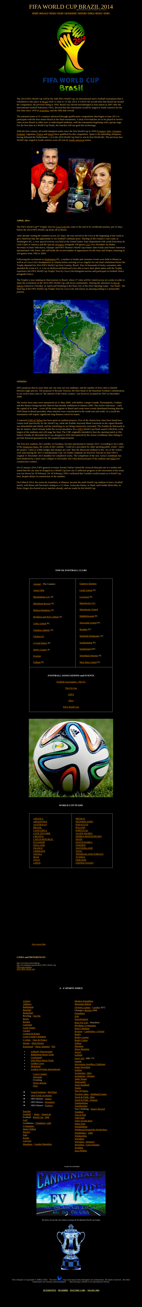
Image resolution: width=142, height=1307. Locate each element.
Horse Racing (39, 1082)
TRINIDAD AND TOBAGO (89, 854)
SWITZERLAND (84, 848)
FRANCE (38, 848)
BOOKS (53, 13)
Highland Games (99, 1094)
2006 (47, 1117)
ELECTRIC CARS (77, 1290)
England (21, 134)
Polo (35, 1085)
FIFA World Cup (71, 706)
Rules (37, 1114)
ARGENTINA (40, 821)
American (46, 1114)
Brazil (45, 101)
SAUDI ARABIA (84, 833)
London (96, 1007)
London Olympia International (45, 1069)
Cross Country (40, 1074)
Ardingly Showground (41, 1051)
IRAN (36, 857)
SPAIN (79, 839)
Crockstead (36, 1057)
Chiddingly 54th (43, 1123)
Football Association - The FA (71, 681)
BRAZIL (37, 827)
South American (76, 140)
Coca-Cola (61, 226)
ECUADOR (39, 842)
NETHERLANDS (84, 821)
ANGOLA (38, 818)
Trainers (49, 1105)
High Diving (38, 1043)
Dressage (37, 1077)
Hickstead (35, 1066)
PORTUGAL (82, 830)
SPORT (107, 13)
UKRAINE (81, 859)
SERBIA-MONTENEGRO (89, 836)
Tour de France (40, 1039)
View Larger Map (39, 944)
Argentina (44, 110)
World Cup (38, 1117)
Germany (116, 131)
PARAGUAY (82, 824)
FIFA (80, 429)
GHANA (37, 854)
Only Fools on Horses (41, 1095)
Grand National (38, 1092)
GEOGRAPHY (71, 13)
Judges (48, 1098)
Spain (50, 134)
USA (88, 244)
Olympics (59, 244)
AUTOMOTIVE (49, 1290)
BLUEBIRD (63, 1290)
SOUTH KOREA (84, 842)
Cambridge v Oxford (94, 1031)
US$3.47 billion (35, 420)
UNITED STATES (85, 862)
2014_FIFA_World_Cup (26, 969)
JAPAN (36, 862)
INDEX (91, 13)
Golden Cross (37, 1063)
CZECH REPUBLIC (43, 839)
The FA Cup (71, 688)
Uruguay (101, 131)
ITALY (36, 859)
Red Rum (52, 1092)
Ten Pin (36, 1015)
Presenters (50, 1102)
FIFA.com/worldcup (24, 967)
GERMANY (39, 851)
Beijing (88, 1010)
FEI (53, 1046)
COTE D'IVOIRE (41, 833)
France (40, 134)
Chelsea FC (38, 636)
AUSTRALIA (40, 824)
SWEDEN (81, 845)
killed (113, 458)
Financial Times (30, 446)
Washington (50, 259)
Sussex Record (98, 1108)
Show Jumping (42, 1046)
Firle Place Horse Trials (42, 1060)
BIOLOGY (43, 13)
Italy (109, 131)
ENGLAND (39, 845)
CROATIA (38, 836)
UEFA (71, 694)
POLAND (80, 827)
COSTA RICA (40, 830)
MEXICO (80, 818)
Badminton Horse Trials (42, 1054)
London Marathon (43, 1144)
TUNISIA (80, 857)
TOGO (79, 851)
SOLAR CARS (93, 1290)
